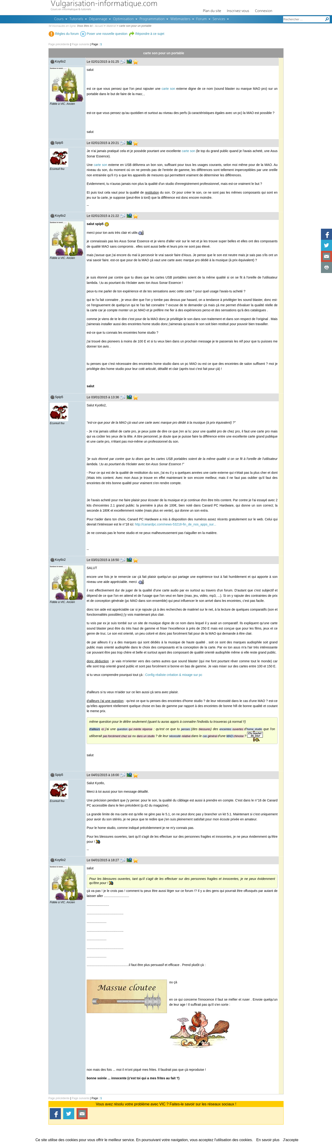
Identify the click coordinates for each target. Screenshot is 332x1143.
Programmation (152, 19)
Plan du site (212, 11)
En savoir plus (268, 1140)
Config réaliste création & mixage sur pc (173, 675)
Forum (201, 19)
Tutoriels (76, 19)
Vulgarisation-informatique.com (104, 4)
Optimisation (123, 19)
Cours (59, 19)
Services (219, 19)
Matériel (111, 26)
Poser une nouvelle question (103, 34)
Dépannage (98, 19)
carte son (168, 88)
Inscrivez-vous (238, 11)
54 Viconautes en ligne (61, 26)
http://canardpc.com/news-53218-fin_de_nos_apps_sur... (175, 524)
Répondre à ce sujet (146, 34)
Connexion (263, 11)
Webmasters (180, 19)
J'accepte (290, 1140)
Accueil (99, 26)
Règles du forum (64, 34)
